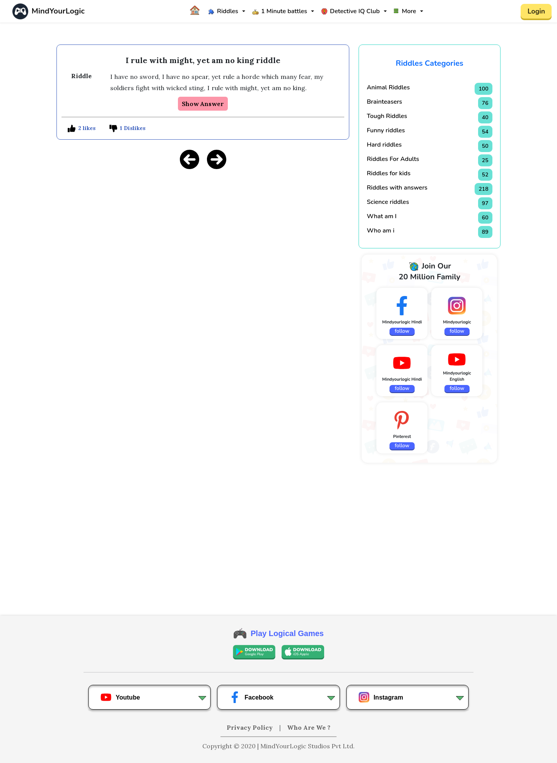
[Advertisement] (202, 230)
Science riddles (388, 202)
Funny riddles (386, 130)
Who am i (380, 230)
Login (536, 11)
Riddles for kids (388, 173)
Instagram (380, 697)
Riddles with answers (397, 187)
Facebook (251, 697)
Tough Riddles (387, 116)
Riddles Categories (429, 63)
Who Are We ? (308, 727)
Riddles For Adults (393, 159)
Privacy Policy (250, 727)
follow (402, 331)
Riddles (223, 11)
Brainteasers (384, 102)
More (405, 11)
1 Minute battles (279, 11)
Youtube (120, 697)
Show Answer (203, 104)
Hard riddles (384, 144)
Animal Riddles (388, 87)
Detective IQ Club (350, 11)
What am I (381, 216)
